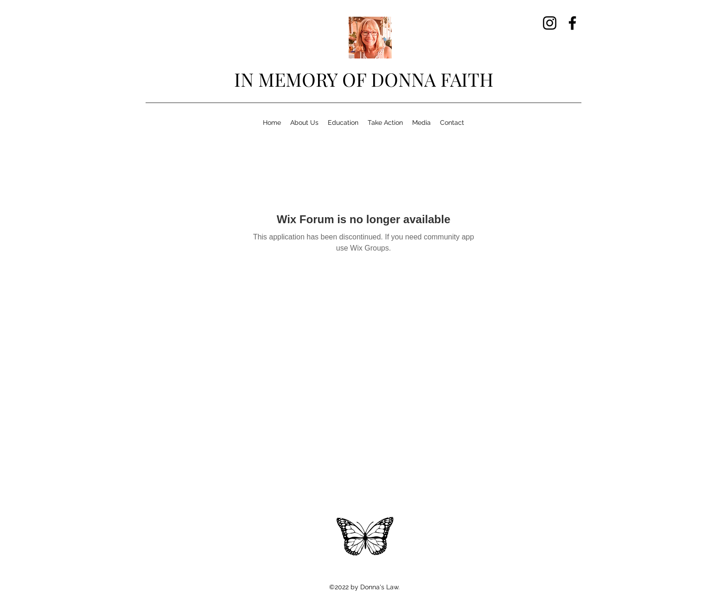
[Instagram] (550, 23)
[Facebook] (572, 23)
